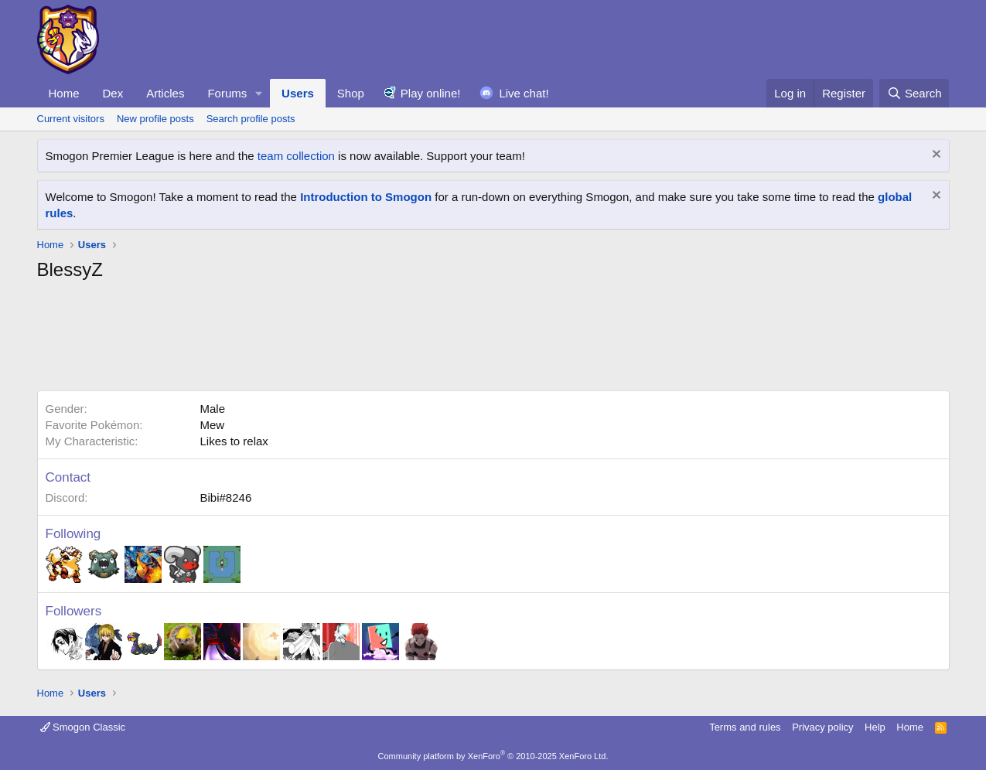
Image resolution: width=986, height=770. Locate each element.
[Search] (914, 93)
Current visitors (70, 118)
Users (297, 93)
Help (875, 727)
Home (64, 93)
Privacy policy (822, 727)
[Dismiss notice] (934, 156)
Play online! (431, 93)
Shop (350, 93)
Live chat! (523, 93)
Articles (165, 93)
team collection (296, 155)
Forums (227, 93)
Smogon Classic (83, 727)
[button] (259, 93)
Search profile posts (250, 118)
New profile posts (155, 118)
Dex (113, 93)
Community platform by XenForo (493, 756)
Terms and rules (744, 727)
